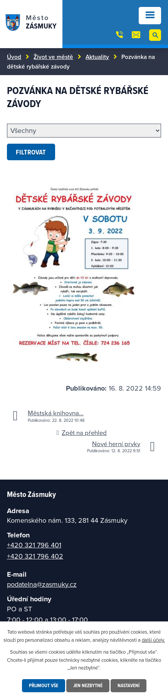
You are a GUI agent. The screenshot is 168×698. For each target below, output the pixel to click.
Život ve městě (53, 56)
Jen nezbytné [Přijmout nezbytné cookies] (87, 685)
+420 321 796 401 (34, 545)
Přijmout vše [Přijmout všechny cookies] (43, 685)
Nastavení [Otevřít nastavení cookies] (128, 685)
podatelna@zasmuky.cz (42, 584)
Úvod (14, 56)
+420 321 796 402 (35, 556)
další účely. (153, 639)
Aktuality (97, 56)
